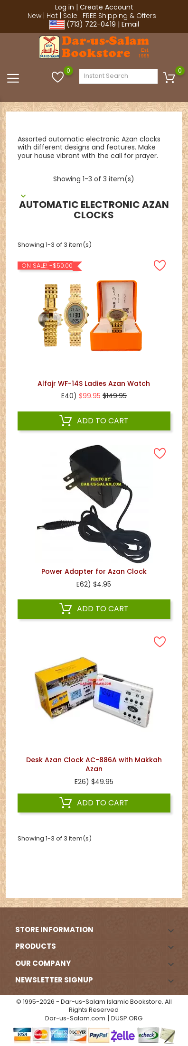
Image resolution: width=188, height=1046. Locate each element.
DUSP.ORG (126, 1018)
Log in (64, 7)
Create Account (106, 7)
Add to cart (94, 421)
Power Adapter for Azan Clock (94, 571)
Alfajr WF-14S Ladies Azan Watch (94, 383)
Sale (70, 15)
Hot (52, 15)
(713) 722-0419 (91, 24)
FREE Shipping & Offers (119, 15)
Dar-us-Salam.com (75, 1018)
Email (130, 24)
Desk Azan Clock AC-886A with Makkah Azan (94, 764)
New (34, 15)
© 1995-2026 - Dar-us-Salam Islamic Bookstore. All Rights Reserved (94, 1006)
